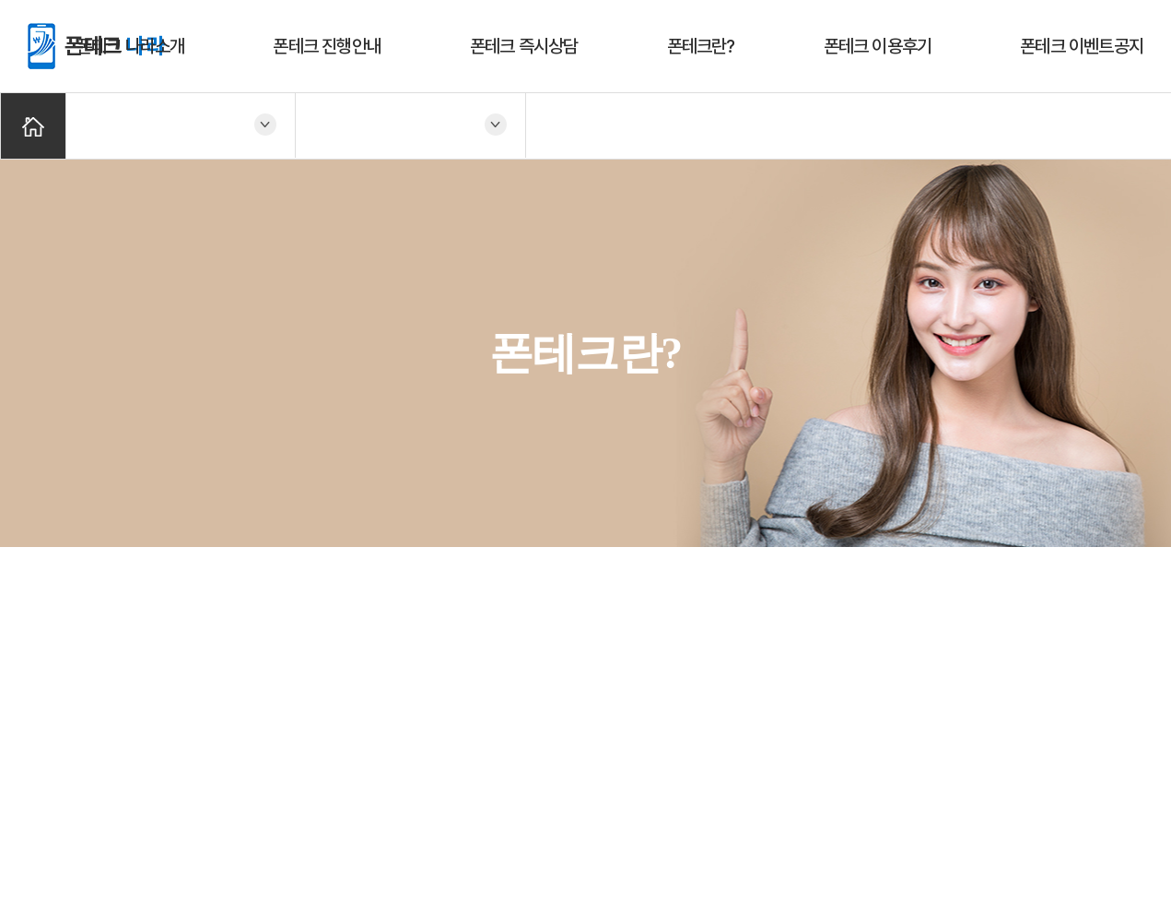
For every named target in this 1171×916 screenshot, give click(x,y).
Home (33, 126)
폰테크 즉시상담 (524, 46)
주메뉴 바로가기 (0, 0)
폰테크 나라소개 (130, 46)
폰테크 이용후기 (878, 46)
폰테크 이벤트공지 (1081, 46)
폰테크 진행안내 (327, 46)
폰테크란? (701, 46)
